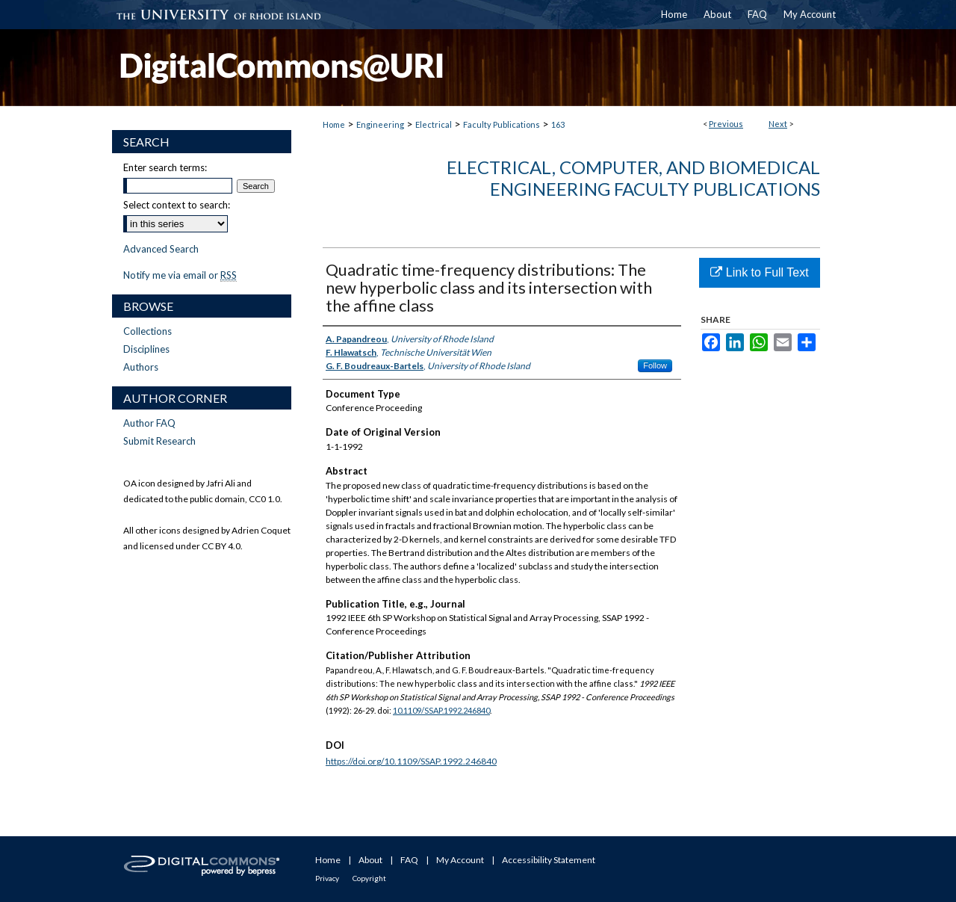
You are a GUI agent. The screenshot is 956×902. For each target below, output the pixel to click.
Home (334, 124)
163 (558, 124)
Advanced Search (161, 249)
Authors (140, 367)
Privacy (327, 878)
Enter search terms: (165, 167)
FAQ (409, 859)
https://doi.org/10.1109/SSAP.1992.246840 (411, 761)
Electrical (433, 124)
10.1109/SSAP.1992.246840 (441, 710)
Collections (147, 331)
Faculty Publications (501, 124)
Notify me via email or (180, 275)
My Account (460, 859)
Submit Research (159, 441)
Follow (655, 365)
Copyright (369, 878)
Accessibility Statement (548, 859)
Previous (726, 124)
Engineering (380, 124)
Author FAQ (149, 423)
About (370, 859)
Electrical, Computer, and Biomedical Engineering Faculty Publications (633, 178)
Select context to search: (176, 205)
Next (778, 124)
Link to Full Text (759, 272)
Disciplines (146, 349)
